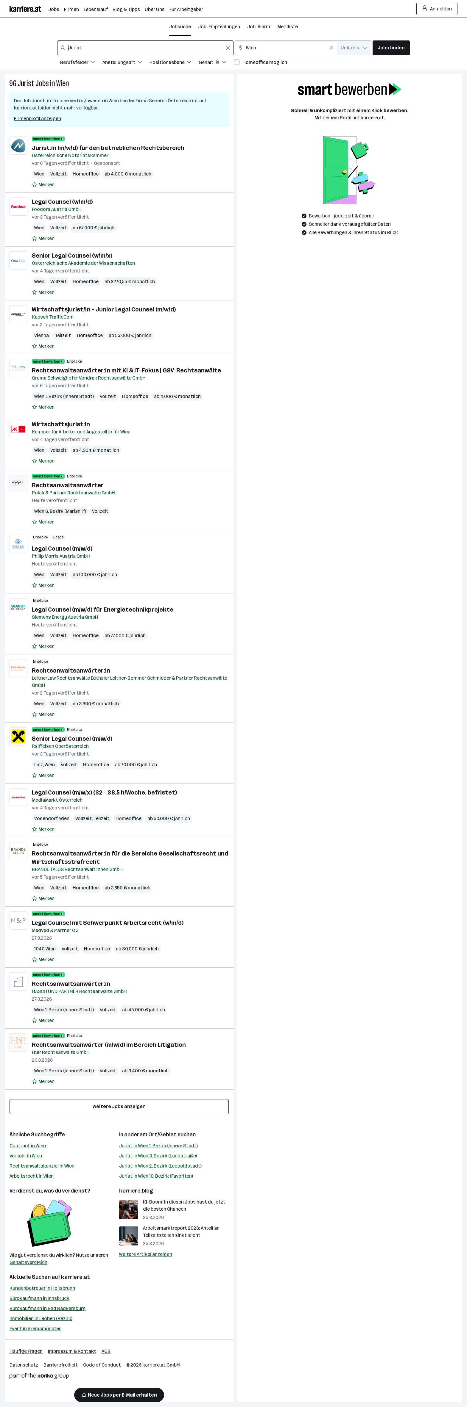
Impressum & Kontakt (72, 1351)
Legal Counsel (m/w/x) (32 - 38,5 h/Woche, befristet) (104, 792)
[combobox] (145, 47)
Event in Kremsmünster (35, 1328)
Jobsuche (180, 26)
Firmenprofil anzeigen (37, 118)
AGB (106, 1351)
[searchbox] (145, 47)
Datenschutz (24, 1365)
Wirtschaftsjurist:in (61, 424)
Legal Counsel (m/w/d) (62, 548)
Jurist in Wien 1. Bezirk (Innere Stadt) (158, 1146)
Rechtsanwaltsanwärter (68, 485)
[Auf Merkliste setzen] (43, 184)
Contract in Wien (28, 1146)
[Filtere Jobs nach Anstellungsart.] (126, 63)
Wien (62, 83)
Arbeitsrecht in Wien (32, 1176)
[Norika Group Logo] (39, 1377)
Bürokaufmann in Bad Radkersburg (48, 1308)
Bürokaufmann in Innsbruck (39, 1298)
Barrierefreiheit (60, 1365)
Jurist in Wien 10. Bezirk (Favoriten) (156, 1176)
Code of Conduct (102, 1365)
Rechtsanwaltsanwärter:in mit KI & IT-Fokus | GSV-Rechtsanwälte (126, 370)
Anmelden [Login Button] (437, 8)
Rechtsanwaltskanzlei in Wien (42, 1166)
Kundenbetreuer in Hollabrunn (42, 1288)
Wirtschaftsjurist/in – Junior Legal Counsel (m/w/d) (104, 309)
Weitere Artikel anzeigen (145, 1254)
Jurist (26, 83)
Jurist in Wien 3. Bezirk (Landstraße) (158, 1156)
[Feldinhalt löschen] (228, 47)
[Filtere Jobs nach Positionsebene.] (174, 63)
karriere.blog (136, 1190)
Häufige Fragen (26, 1351)
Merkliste (287, 26)
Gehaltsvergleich (28, 1262)
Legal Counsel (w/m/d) (62, 201)
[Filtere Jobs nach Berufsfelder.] (81, 63)
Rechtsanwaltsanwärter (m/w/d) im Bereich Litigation (109, 1044)
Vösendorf (45, 818)
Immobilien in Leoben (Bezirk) (41, 1318)
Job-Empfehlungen (219, 26)
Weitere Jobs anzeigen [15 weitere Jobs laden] (119, 1106)
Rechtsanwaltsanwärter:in (71, 670)
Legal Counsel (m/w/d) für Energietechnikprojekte (102, 609)
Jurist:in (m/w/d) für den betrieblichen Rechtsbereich (108, 147)
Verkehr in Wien (26, 1156)
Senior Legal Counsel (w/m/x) (72, 255)
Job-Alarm (258, 26)
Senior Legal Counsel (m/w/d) (72, 738)
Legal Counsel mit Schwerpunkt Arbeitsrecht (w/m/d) (107, 922)
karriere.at (75, 1277)
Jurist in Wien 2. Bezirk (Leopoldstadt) (160, 1166)
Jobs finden (391, 48)
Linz (38, 764)
